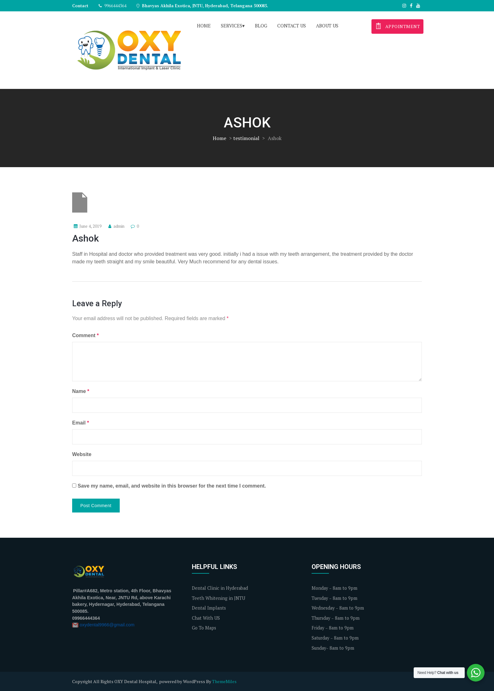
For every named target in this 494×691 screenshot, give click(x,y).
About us (327, 25)
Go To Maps (204, 628)
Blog (261, 25)
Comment (85, 335)
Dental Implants (209, 608)
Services (231, 25)
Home (204, 25)
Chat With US (206, 618)
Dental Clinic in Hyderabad (220, 588)
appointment (397, 25)
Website (81, 454)
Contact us (291, 25)
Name (80, 391)
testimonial (246, 138)
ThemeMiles (224, 681)
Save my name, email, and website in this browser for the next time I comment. (172, 486)
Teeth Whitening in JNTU (218, 598)
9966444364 (112, 6)
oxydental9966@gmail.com (107, 624)
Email (80, 422)
